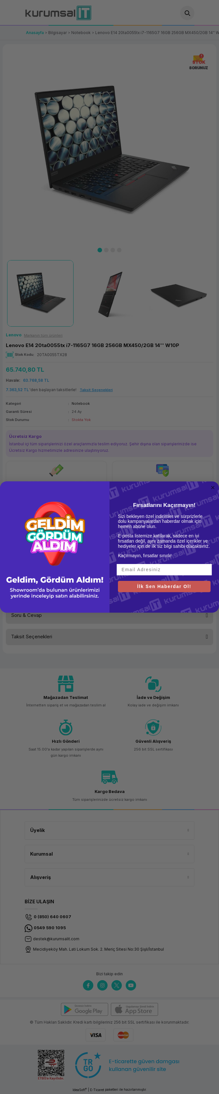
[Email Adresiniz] (164, 569)
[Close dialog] (213, 487)
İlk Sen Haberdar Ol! (164, 586)
